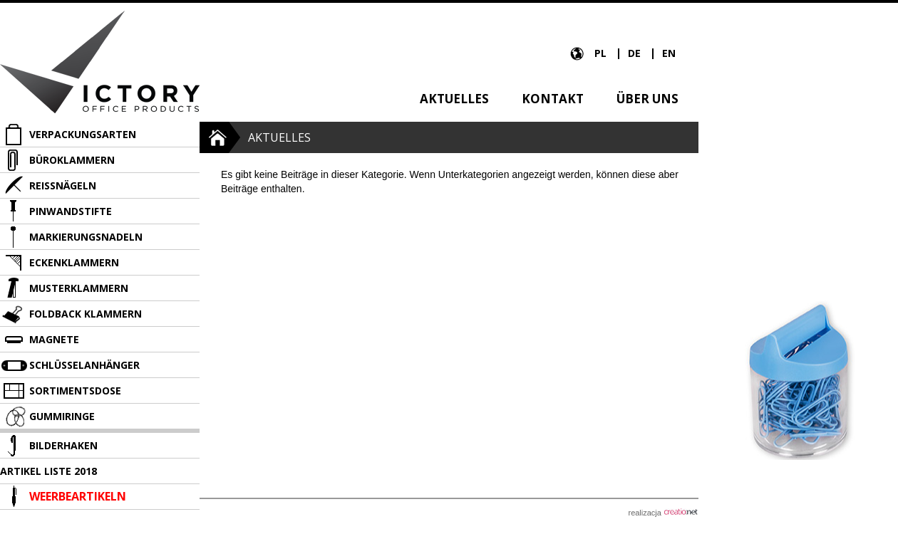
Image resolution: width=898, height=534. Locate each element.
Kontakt (553, 98)
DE (636, 53)
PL (601, 53)
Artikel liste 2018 (48, 471)
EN (669, 53)
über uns (647, 98)
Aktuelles (454, 98)
